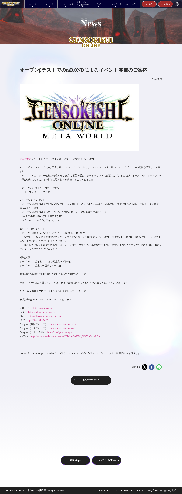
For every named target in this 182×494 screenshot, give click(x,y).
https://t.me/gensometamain (62, 324)
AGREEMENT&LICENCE (129, 490)
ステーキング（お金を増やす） (82, 3)
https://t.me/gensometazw (61, 328)
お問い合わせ (115, 4)
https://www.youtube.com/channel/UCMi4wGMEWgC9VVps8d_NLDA (65, 336)
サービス (49, 4)
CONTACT (105, 490)
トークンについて (66, 4)
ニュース (33, 4)
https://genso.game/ (42, 308)
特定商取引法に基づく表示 (161, 490)
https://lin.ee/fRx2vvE (37, 320)
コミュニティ (132, 4)
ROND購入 (165, 4)
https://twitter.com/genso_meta (43, 312)
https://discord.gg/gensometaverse (45, 316)
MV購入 (149, 4)
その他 (99, 4)
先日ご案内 (25, 159)
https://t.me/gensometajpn (59, 332)
